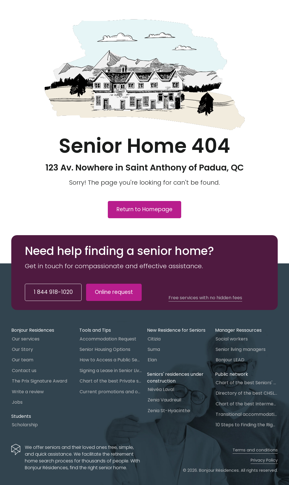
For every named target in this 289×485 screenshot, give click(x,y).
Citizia (154, 339)
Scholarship (25, 424)
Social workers (232, 339)
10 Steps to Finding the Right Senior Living (247, 424)
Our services (26, 339)
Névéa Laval (161, 389)
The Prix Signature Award (39, 381)
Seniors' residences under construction (175, 377)
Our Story (22, 349)
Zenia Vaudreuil (164, 400)
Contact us (24, 370)
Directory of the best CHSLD (247, 393)
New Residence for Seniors (176, 330)
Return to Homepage (144, 209)
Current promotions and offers (111, 391)
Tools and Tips (95, 330)
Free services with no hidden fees (205, 298)
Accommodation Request (108, 339)
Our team (22, 360)
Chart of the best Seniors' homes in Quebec (247, 382)
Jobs (17, 402)
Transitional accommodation (247, 414)
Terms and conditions (255, 450)
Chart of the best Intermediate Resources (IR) (247, 404)
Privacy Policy (264, 460)
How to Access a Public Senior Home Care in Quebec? (111, 360)
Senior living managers (241, 349)
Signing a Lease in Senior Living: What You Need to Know (111, 370)
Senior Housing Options (105, 349)
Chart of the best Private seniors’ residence (111, 381)
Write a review (28, 391)
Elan (152, 360)
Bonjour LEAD (230, 360)
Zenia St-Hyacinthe (169, 410)
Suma (154, 349)
